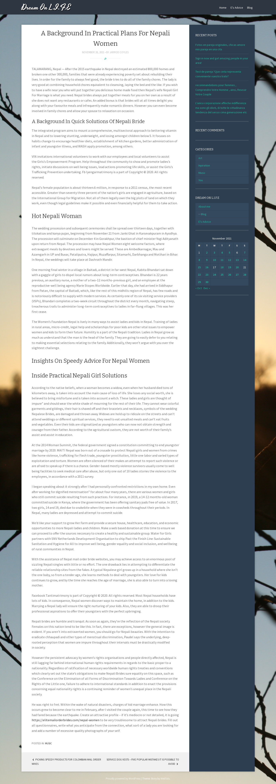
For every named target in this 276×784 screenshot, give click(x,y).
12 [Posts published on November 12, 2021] (229, 260)
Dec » (207, 288)
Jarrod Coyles (119, 52)
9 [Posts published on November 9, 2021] (206, 260)
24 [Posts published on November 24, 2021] (214, 274)
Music (48, 743)
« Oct (198, 288)
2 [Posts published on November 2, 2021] (206, 252)
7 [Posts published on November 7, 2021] (244, 252)
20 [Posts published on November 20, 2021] (237, 267)
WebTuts (165, 778)
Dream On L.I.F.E (46, 7)
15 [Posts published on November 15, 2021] (199, 267)
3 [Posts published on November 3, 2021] (214, 252)
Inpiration (204, 165)
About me (204, 206)
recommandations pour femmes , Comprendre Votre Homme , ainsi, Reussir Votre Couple (221, 89)
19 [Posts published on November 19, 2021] (229, 267)
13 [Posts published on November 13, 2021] (237, 260)
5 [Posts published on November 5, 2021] (229, 252)
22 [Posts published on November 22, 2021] (199, 274)
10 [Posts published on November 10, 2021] (214, 260)
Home (222, 7)
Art (200, 158)
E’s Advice (237, 7)
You (200, 180)
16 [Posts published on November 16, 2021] (206, 267)
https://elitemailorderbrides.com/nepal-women (65, 720)
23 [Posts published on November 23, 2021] (206, 274)
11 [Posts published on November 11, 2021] (222, 260)
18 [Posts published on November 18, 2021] (222, 267)
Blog (250, 7)
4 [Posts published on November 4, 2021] (222, 252)
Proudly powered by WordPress (123, 778)
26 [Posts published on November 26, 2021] (229, 274)
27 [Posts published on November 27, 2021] (237, 274)
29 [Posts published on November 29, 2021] (199, 282)
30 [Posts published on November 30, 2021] (206, 282)
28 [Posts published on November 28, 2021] (244, 274)
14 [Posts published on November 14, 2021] (244, 260)
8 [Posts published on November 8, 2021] (199, 260)
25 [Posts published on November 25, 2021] (222, 274)
